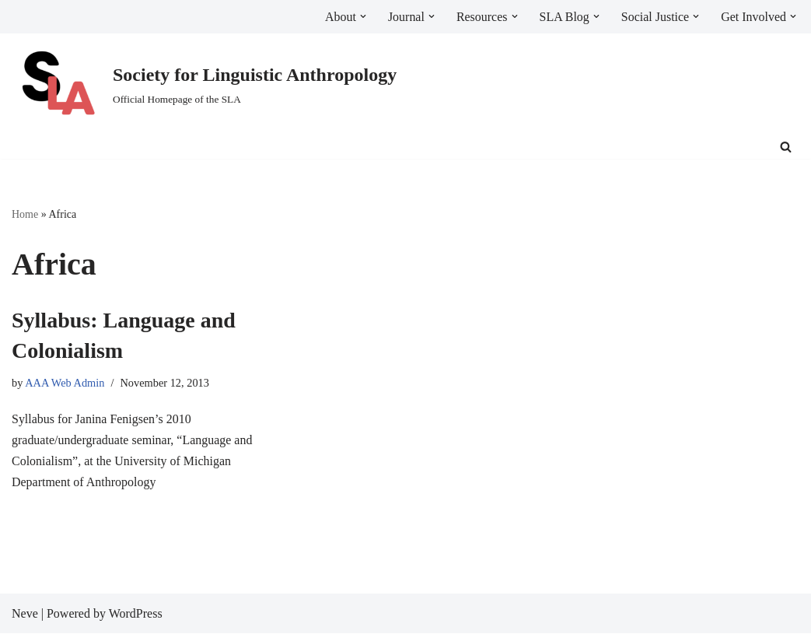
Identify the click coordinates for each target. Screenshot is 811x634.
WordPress (136, 614)
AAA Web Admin (65, 383)
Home (25, 214)
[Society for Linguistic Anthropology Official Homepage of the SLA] (204, 84)
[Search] (786, 146)
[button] (362, 16)
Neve (25, 614)
